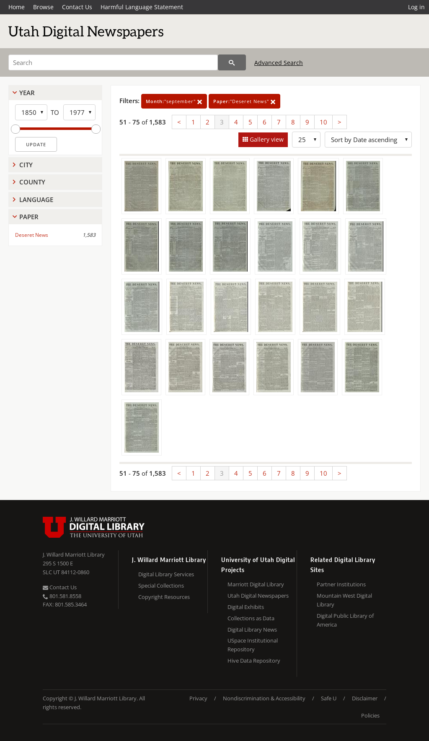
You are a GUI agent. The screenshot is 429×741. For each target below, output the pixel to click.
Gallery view (266, 139)
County (32, 182)
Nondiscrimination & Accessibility (264, 698)
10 (323, 122)
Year (27, 92)
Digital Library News (252, 629)
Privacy (198, 698)
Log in (416, 7)
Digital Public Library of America (345, 620)
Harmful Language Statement (142, 7)
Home (16, 7)
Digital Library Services (166, 574)
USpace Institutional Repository (252, 645)
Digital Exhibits (245, 607)
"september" (174, 101)
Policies (370, 715)
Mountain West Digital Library (344, 600)
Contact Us (77, 7)
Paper (29, 216)
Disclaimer (364, 698)
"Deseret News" (244, 101)
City (26, 165)
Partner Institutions (341, 584)
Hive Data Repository (253, 660)
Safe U (328, 698)
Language (36, 199)
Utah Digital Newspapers (258, 595)
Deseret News (31, 234)
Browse (43, 7)
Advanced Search (278, 63)
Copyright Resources (164, 597)
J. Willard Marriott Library (74, 554)
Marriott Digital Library (255, 584)
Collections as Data (250, 618)
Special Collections (161, 585)
